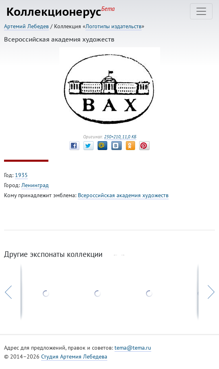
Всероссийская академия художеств (123, 195)
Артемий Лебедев (26, 26)
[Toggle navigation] (201, 11)
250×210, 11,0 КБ (120, 137)
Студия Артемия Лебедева (74, 356)
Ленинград (35, 185)
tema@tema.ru (133, 347)
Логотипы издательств (114, 26)
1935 (21, 175)
